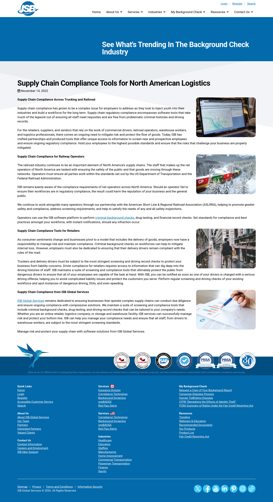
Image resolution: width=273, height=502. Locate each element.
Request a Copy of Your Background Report (205, 390)
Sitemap (22, 486)
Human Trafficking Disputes (196, 398)
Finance (103, 467)
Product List (186, 432)
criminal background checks (114, 217)
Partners (22, 425)
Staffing (103, 448)
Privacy (36, 486)
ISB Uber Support (27, 452)
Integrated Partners (29, 428)
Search (251, 3)
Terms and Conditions (59, 486)
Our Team (23, 421)
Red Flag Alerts (107, 405)
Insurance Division (109, 390)
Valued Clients (26, 432)
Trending (184, 417)
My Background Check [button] (186, 12)
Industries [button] (155, 12)
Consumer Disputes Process (196, 394)
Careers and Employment (32, 448)
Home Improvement (110, 456)
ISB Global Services (30, 301)
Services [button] (134, 12)
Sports (102, 471)
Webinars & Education (192, 421)
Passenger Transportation (114, 463)
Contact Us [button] (241, 12)
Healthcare (105, 440)
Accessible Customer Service (35, 401)
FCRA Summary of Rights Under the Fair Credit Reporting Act (216, 405)
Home (96, 12)
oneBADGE (105, 401)
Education (104, 444)
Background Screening (112, 398)
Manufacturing (107, 452)
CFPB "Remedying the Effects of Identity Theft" (207, 401)
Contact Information (29, 444)
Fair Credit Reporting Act (194, 436)
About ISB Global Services (33, 417)
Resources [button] (218, 12)
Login (224, 3)
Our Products (187, 428)
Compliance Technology (113, 394)
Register (237, 3)
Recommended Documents (196, 425)
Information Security (90, 486)
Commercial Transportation (115, 459)
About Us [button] (112, 12)
